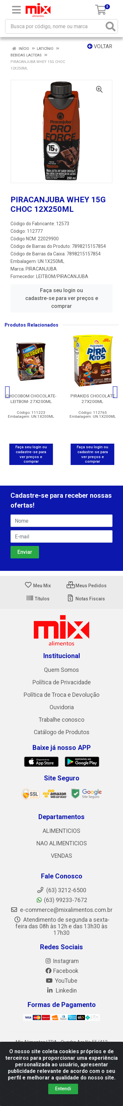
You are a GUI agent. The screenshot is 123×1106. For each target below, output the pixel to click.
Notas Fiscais (86, 598)
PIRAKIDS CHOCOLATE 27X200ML (93, 398)
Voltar (99, 46)
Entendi (63, 1088)
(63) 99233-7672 (61, 900)
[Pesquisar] (110, 26)
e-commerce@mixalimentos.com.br (61, 910)
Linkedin (61, 990)
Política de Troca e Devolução (61, 695)
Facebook (61, 971)
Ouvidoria (62, 707)
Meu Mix (37, 585)
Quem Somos (61, 670)
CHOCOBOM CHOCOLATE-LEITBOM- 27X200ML (31, 398)
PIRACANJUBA (41, 268)
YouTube (61, 980)
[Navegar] (8, 392)
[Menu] (16, 10)
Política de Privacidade (61, 682)
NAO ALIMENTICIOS (61, 843)
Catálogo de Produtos (62, 732)
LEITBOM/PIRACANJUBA (62, 276)
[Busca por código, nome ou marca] (55, 26)
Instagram (62, 961)
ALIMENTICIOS (61, 831)
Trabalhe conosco (61, 719)
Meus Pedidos (87, 585)
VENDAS (61, 856)
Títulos (38, 598)
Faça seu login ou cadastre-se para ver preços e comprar (61, 298)
